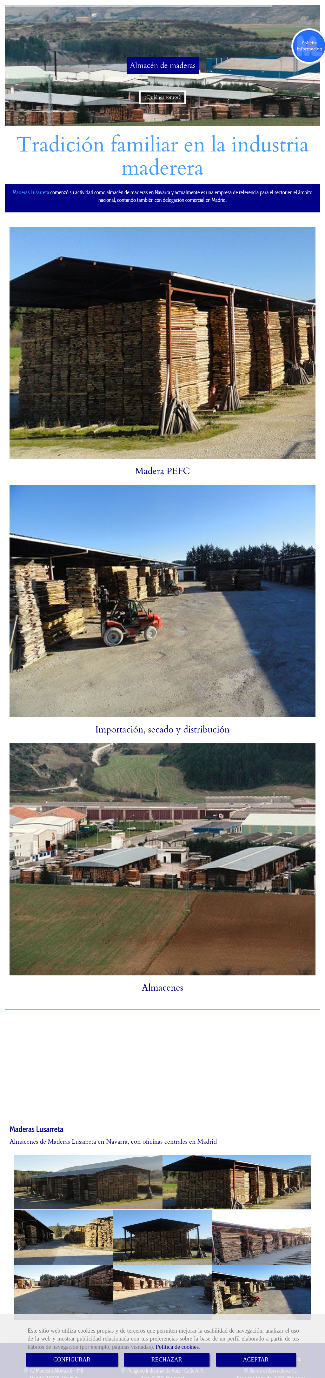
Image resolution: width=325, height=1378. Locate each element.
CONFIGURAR (71, 1359)
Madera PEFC (162, 471)
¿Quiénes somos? (162, 97)
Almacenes (162, 987)
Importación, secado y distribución (162, 729)
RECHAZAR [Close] (166, 1359)
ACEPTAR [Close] (256, 1359)
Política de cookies (177, 1347)
